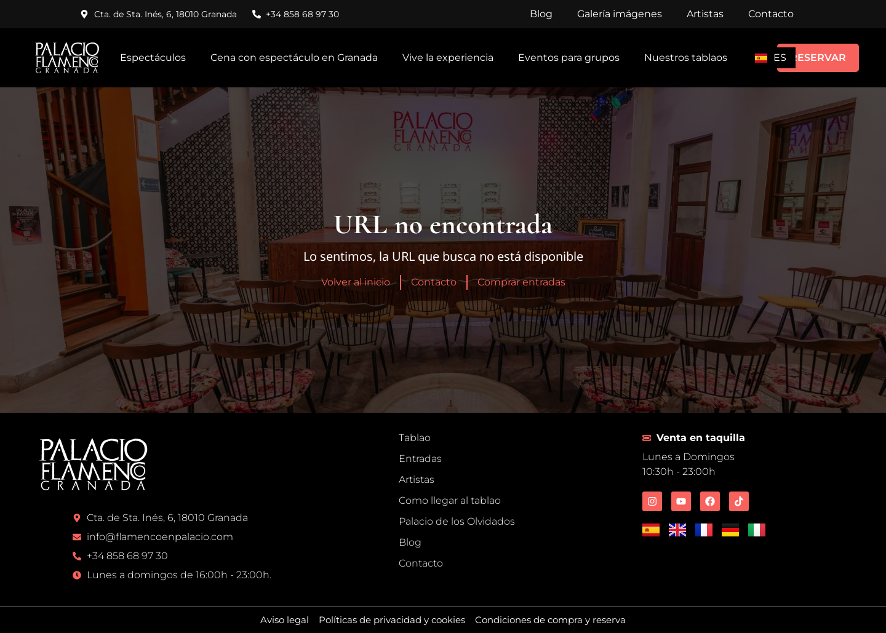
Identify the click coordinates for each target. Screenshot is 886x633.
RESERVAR (818, 57)
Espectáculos (153, 57)
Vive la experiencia (447, 57)
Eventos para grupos (569, 57)
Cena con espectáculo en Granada (294, 57)
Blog (541, 14)
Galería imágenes (619, 14)
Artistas (705, 14)
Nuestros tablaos (685, 57)
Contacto (771, 14)
